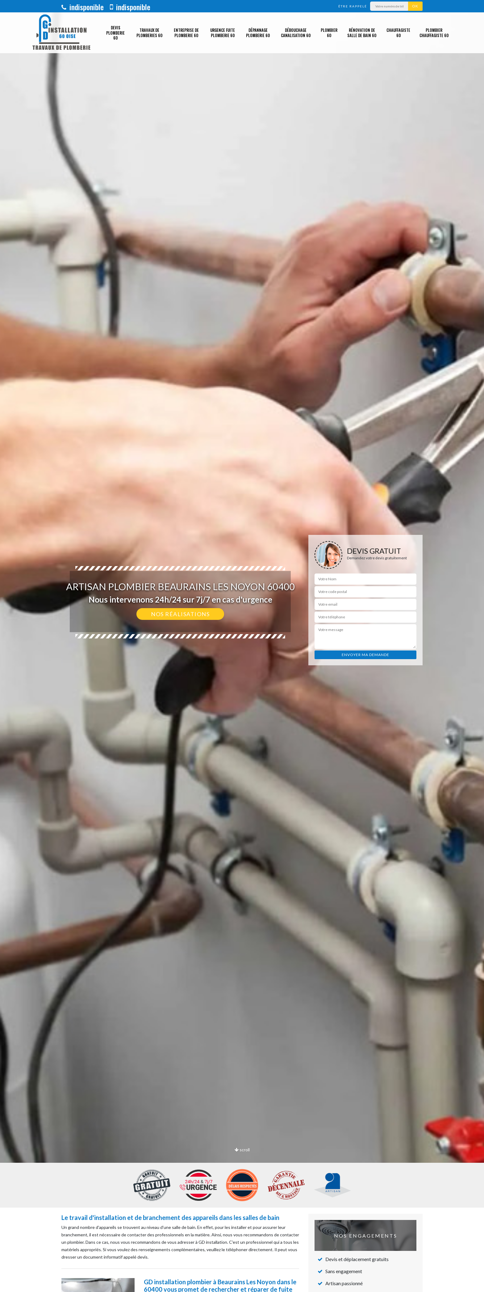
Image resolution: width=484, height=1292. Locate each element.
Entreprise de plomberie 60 (186, 32)
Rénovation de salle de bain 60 (361, 32)
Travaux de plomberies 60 (149, 32)
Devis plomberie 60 (115, 32)
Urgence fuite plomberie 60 (222, 32)
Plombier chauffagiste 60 (434, 32)
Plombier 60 (329, 32)
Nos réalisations (180, 614)
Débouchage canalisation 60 (296, 32)
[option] (242, 646)
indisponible (82, 6)
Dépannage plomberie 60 (258, 32)
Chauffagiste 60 (398, 32)
